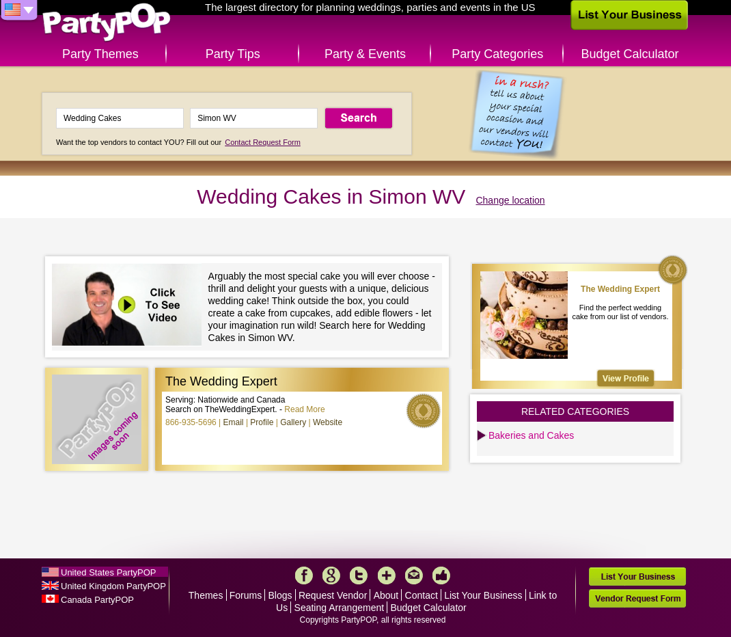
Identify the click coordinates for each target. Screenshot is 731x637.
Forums (246, 595)
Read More (304, 409)
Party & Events (365, 54)
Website (327, 422)
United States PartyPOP (108, 572)
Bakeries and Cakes (531, 435)
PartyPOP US (106, 23)
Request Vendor (333, 595)
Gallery (293, 422)
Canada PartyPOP (97, 600)
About (386, 595)
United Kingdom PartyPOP (113, 586)
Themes (206, 595)
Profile (261, 422)
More (387, 575)
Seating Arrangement (339, 607)
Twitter (359, 575)
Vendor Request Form (637, 598)
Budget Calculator (630, 54)
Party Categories (497, 54)
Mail (414, 575)
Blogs (280, 595)
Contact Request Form (263, 142)
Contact (421, 595)
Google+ (331, 575)
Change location (509, 200)
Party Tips (233, 54)
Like (441, 575)
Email (233, 422)
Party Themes (100, 54)
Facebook (304, 575)
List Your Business (483, 595)
